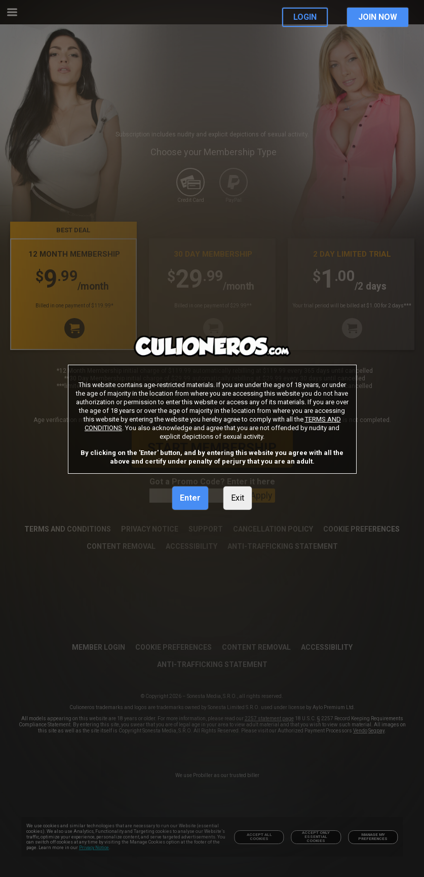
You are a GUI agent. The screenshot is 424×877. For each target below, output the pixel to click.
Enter (190, 498)
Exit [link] (237, 498)
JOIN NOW (377, 17)
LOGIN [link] (305, 17)
